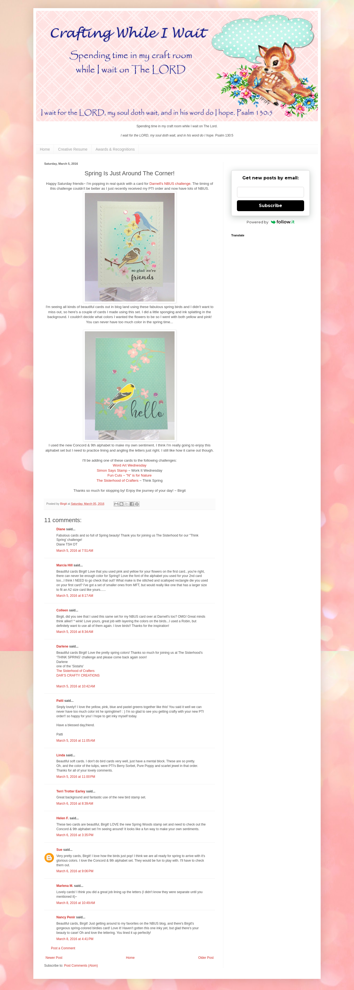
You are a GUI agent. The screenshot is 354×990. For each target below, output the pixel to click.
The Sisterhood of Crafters (117, 480)
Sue (59, 850)
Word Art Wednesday (129, 465)
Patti (59, 701)
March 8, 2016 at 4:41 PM (74, 939)
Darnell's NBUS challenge (169, 184)
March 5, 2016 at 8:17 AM (74, 596)
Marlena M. (64, 886)
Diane (60, 529)
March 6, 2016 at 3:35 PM (74, 835)
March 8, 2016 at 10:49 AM (75, 903)
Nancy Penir (66, 917)
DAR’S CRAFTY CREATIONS (78, 675)
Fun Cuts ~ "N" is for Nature (130, 475)
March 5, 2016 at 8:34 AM (74, 632)
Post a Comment (63, 948)
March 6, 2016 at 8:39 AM (74, 803)
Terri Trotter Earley (70, 791)
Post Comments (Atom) (81, 965)
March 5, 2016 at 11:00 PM (75, 777)
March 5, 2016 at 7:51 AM (74, 551)
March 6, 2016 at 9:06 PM (74, 871)
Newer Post (54, 958)
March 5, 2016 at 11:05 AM (75, 740)
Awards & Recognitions (115, 149)
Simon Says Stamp (112, 470)
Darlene (62, 646)
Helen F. (62, 818)
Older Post (206, 958)
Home (45, 149)
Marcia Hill (64, 565)
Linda (60, 755)
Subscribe (270, 205)
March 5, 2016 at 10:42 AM (75, 686)
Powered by (271, 222)
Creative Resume (72, 149)
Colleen (62, 610)
